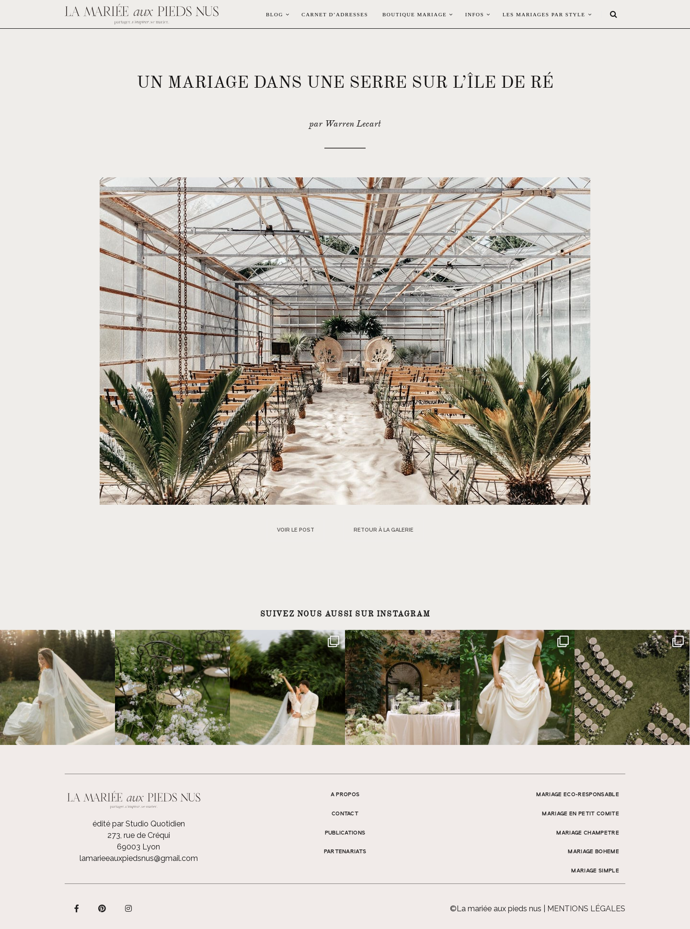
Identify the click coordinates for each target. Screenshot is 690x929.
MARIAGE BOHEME (593, 851)
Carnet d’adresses (334, 14)
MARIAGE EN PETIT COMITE (580, 814)
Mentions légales (586, 908)
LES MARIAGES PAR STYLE (544, 14)
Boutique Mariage (414, 14)
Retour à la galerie (384, 530)
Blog (274, 14)
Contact (345, 814)
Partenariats (345, 851)
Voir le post (295, 530)
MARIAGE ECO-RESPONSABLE (577, 794)
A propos (345, 794)
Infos (474, 14)
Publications (345, 833)
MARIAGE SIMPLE (595, 871)
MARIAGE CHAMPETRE (587, 833)
